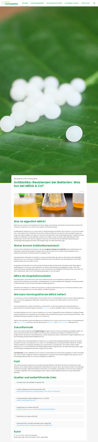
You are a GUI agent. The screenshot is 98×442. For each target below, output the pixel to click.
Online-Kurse (85, 3)
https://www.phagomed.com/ (26, 409)
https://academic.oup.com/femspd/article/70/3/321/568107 (36, 418)
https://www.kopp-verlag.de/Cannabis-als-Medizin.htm (34, 435)
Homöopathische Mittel (54, 3)
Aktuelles (25, 3)
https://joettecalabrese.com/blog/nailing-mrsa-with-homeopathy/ (38, 400)
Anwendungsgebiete (37, 3)
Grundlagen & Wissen (72, 3)
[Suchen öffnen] (94, 3)
